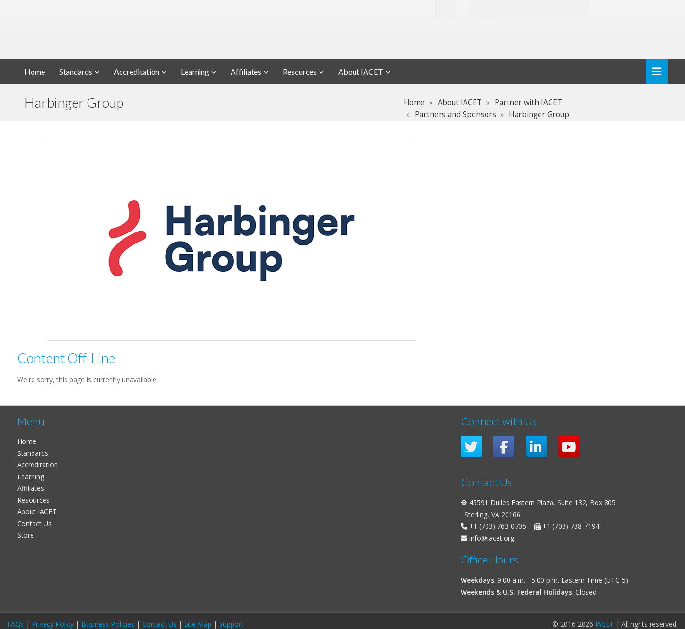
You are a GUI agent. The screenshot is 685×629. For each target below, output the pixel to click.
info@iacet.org (491, 537)
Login (619, 8)
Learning (195, 71)
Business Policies (107, 624)
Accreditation (136, 71)
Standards (75, 71)
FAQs (15, 624)
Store (25, 535)
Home (34, 71)
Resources (300, 71)
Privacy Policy (53, 624)
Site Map (197, 624)
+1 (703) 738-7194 (570, 525)
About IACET (360, 71)
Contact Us (34, 523)
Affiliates (246, 71)
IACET (604, 624)
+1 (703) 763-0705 (497, 525)
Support (231, 624)
